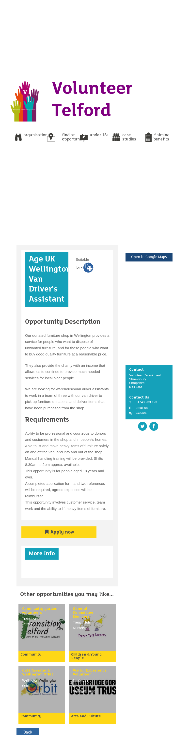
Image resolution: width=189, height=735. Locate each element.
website (141, 413)
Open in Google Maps (149, 257)
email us (142, 408)
